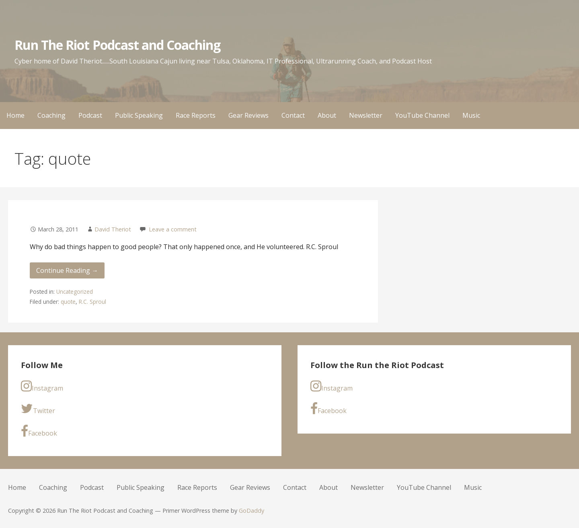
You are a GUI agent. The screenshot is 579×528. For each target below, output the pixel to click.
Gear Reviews (248, 115)
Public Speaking (139, 115)
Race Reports (196, 115)
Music (471, 115)
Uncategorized (74, 291)
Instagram (42, 386)
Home (15, 115)
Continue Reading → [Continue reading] (67, 270)
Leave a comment (173, 229)
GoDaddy (251, 510)
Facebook (39, 431)
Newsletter (365, 115)
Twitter (38, 408)
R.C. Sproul (92, 301)
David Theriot (112, 229)
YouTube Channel (422, 115)
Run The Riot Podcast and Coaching (117, 44)
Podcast (90, 115)
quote (68, 301)
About (327, 115)
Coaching (51, 115)
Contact (293, 115)
